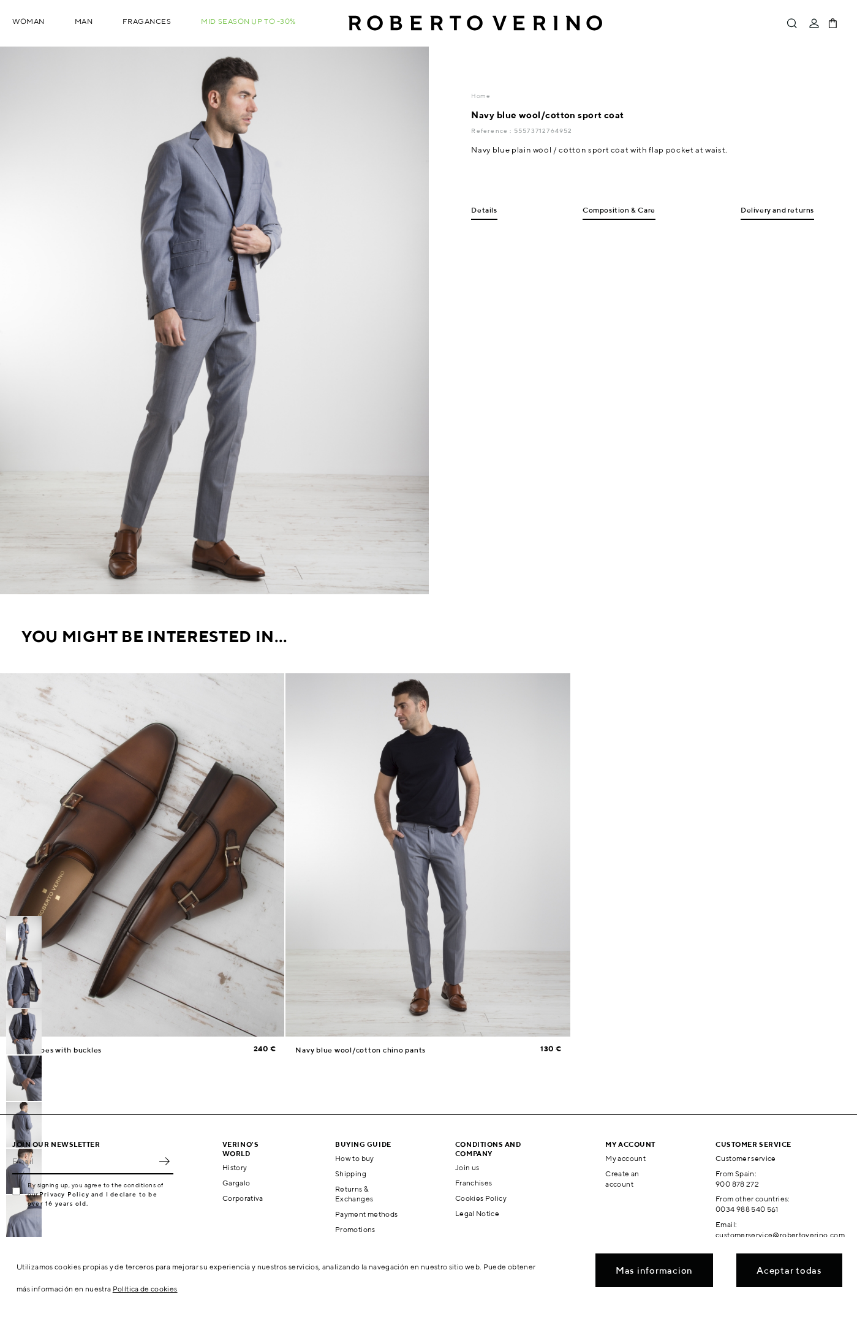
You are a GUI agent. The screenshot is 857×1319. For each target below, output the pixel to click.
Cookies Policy (481, 1198)
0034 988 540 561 (747, 1209)
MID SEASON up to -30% (248, 21)
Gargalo (236, 1182)
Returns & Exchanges (354, 1194)
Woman (28, 21)
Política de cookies (145, 1288)
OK (164, 1161)
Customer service (745, 1158)
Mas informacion (654, 1270)
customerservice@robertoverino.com (780, 1234)
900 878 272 (737, 1184)
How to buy (354, 1158)
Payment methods (366, 1214)
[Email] (83, 1161)
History (234, 1167)
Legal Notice (477, 1213)
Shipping (350, 1173)
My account (625, 1158)
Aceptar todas (789, 1270)
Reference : (492, 130)
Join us (467, 1167)
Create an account (622, 1179)
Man (84, 21)
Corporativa (242, 1198)
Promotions (355, 1229)
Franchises (474, 1182)
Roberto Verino (475, 23)
